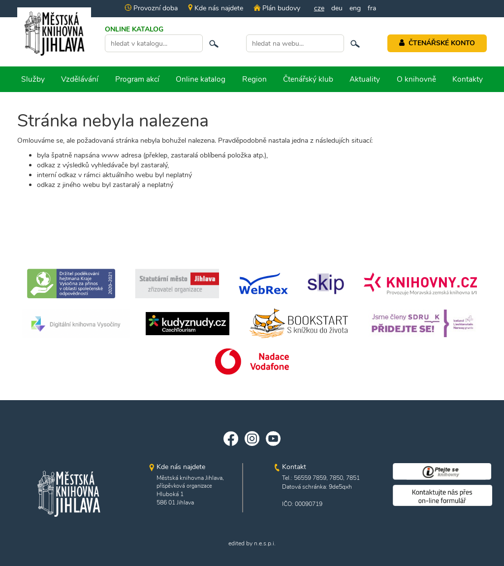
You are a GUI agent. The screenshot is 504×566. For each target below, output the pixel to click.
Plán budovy (276, 8)
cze (319, 8)
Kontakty (467, 79)
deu (337, 8)
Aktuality (364, 79)
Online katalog (200, 79)
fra (372, 8)
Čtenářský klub (308, 79)
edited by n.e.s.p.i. (252, 543)
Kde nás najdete (215, 8)
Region (254, 79)
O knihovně (416, 79)
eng (355, 8)
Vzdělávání (79, 79)
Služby (33, 79)
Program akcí (137, 79)
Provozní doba (151, 8)
